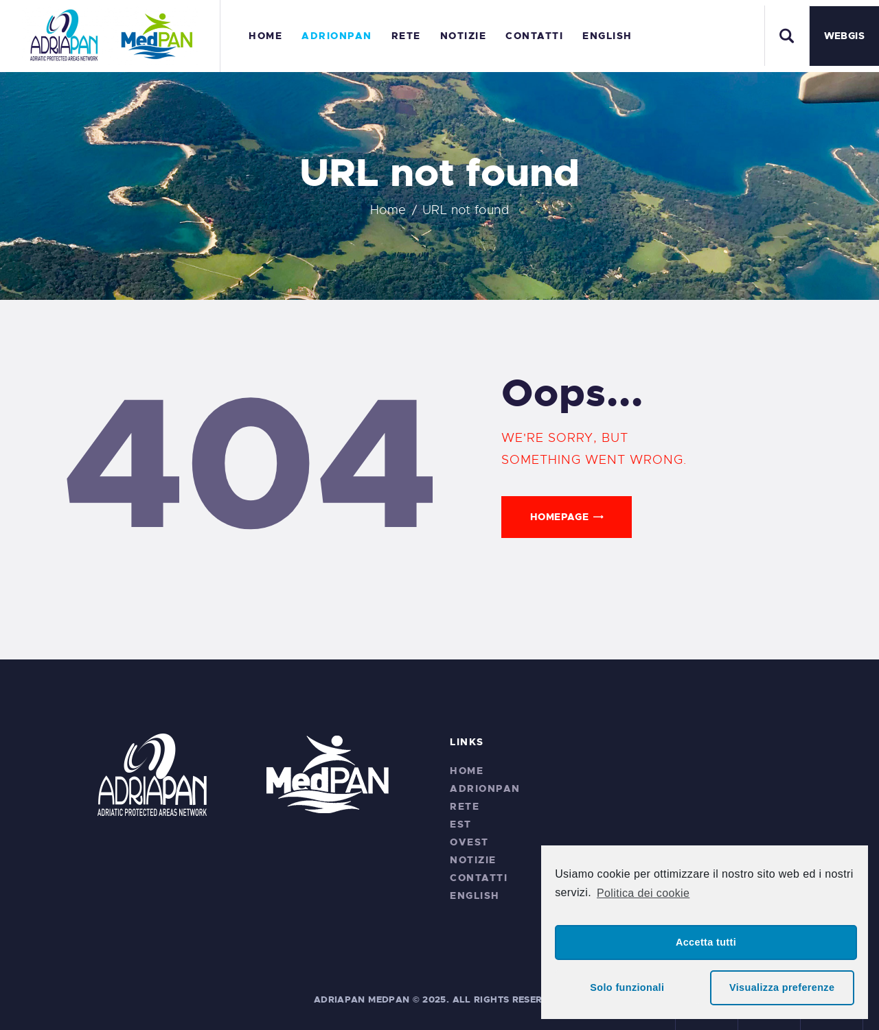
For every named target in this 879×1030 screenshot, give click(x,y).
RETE (464, 806)
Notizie (473, 860)
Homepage (559, 517)
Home (388, 210)
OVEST (469, 842)
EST (461, 824)
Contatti (478, 877)
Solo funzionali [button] (627, 987)
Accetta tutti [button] (706, 942)
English (475, 895)
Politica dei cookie (643, 893)
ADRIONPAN (485, 788)
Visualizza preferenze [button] (781, 987)
